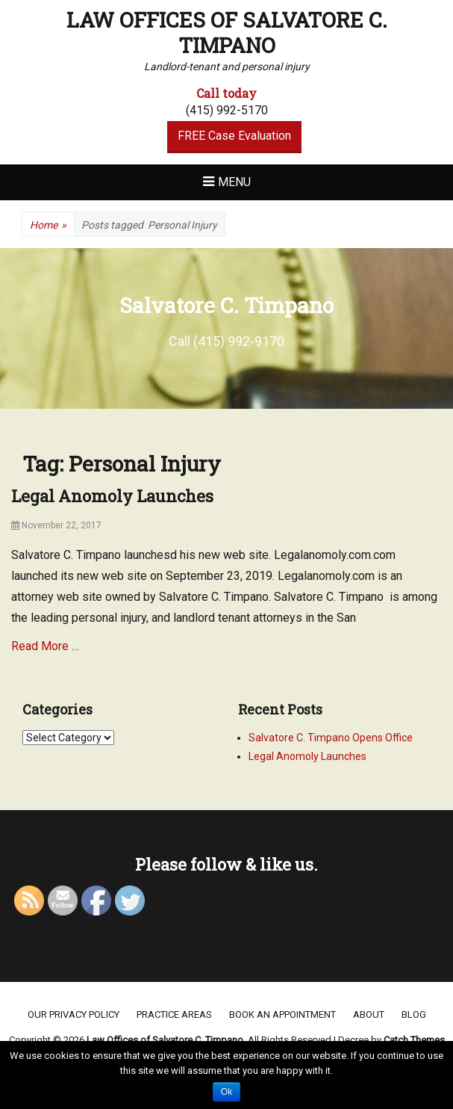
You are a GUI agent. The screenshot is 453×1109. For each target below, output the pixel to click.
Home (48, 225)
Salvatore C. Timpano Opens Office (331, 738)
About (368, 1014)
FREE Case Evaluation (234, 136)
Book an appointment (282, 1014)
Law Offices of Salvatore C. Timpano (226, 32)
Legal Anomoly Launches (112, 496)
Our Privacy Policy (73, 1014)
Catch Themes (414, 1039)
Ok (226, 1092)
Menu (234, 182)
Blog (414, 1014)
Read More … (45, 646)
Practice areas (174, 1014)
